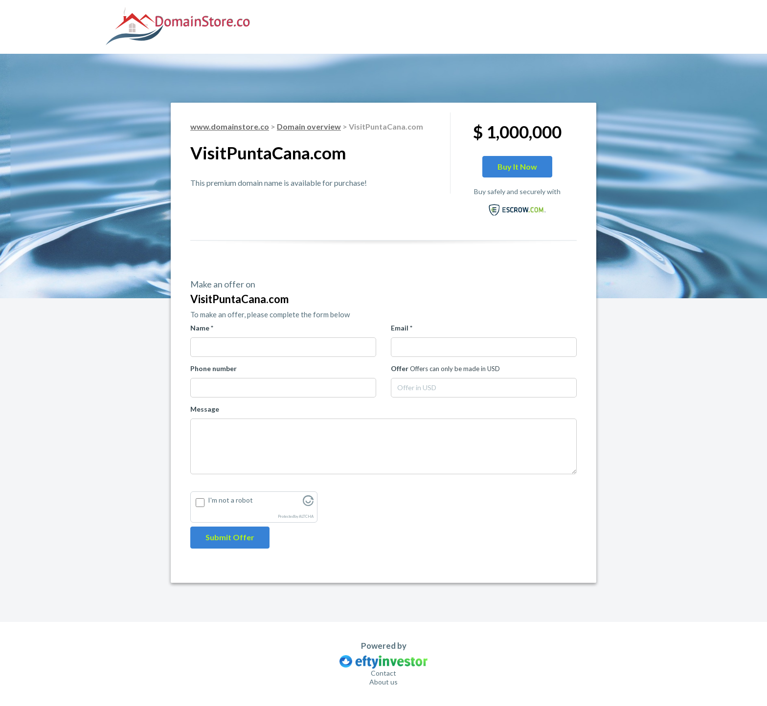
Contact (383, 673)
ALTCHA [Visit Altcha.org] (306, 516)
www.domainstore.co (229, 126)
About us (383, 682)
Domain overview (309, 126)
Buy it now (517, 166)
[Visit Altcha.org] (308, 503)
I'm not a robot (230, 500)
